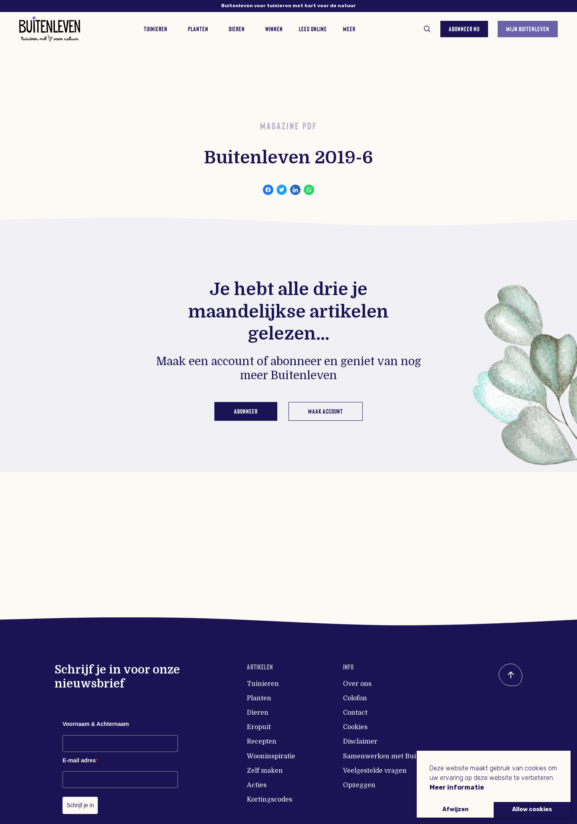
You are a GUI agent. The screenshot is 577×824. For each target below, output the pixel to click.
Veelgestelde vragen (375, 770)
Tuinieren (263, 683)
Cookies (355, 727)
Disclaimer (360, 741)
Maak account (325, 411)
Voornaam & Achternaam (96, 724)
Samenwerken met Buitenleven (393, 756)
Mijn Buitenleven (527, 28)
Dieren (257, 712)
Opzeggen (359, 785)
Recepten (261, 741)
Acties (256, 785)
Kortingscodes (269, 799)
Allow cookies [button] (532, 809)
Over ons (357, 683)
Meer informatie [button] (457, 787)
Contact (355, 712)
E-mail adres (80, 760)
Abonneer (246, 411)
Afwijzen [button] (455, 809)
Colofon (355, 698)
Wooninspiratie (271, 756)
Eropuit (259, 727)
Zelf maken (265, 770)
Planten (259, 698)
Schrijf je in (80, 805)
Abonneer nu (464, 28)
